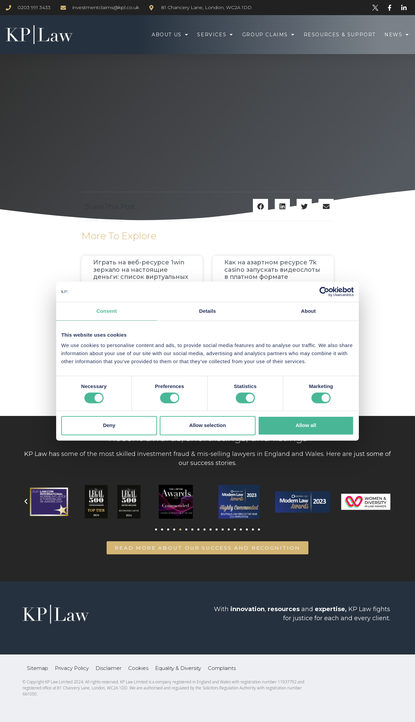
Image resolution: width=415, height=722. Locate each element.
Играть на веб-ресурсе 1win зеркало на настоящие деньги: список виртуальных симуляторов (140, 273)
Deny (109, 425)
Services (215, 34)
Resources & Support (340, 35)
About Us (170, 34)
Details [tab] (207, 311)
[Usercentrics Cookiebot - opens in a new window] (324, 292)
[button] (260, 206)
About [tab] (308, 311)
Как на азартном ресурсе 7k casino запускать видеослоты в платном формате (272, 270)
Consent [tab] (107, 311)
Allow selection (207, 425)
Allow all (306, 425)
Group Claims (268, 34)
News (396, 34)
